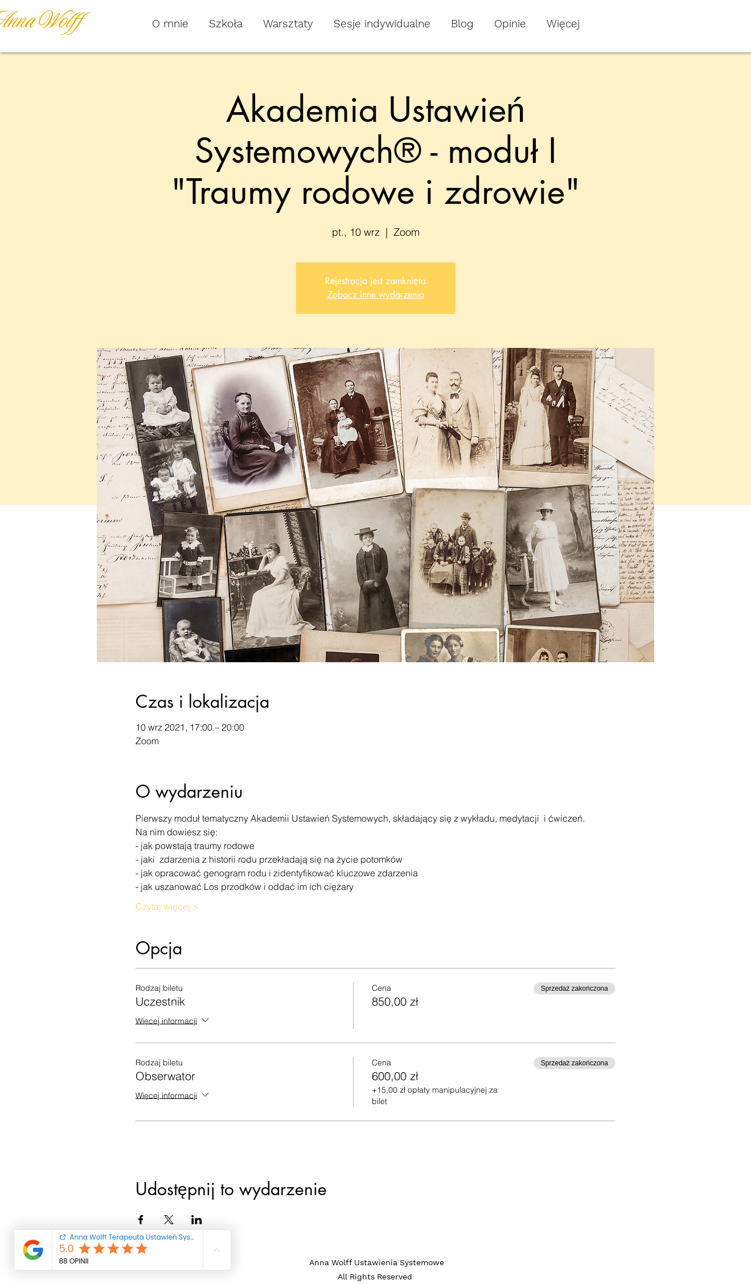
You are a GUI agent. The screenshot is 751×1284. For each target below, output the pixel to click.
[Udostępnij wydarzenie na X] (168, 1219)
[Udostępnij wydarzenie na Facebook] (141, 1219)
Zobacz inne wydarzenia (375, 295)
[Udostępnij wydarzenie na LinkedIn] (196, 1219)
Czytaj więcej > (167, 906)
